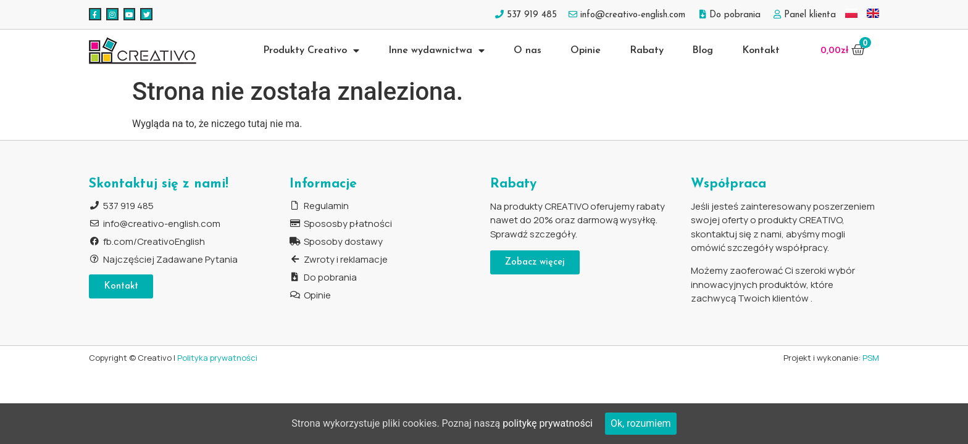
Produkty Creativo (311, 50)
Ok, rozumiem (641, 423)
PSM (870, 357)
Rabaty (647, 51)
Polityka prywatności (217, 357)
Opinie (585, 51)
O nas (527, 51)
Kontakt (761, 51)
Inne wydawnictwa (436, 50)
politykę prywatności (548, 423)
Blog (702, 51)
